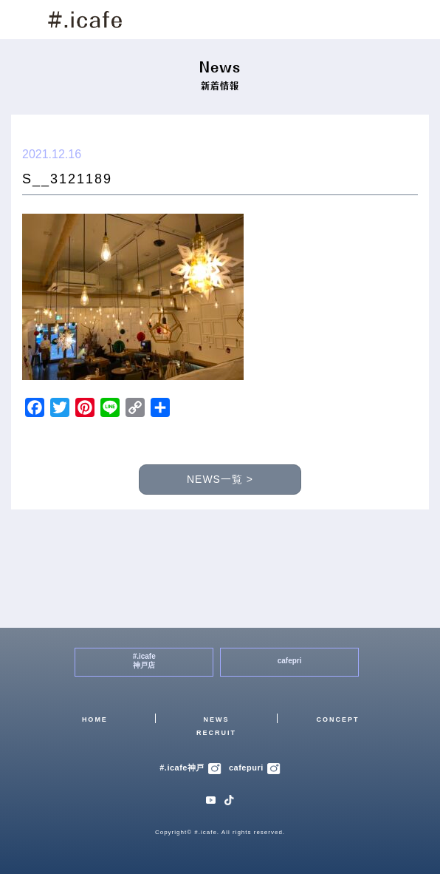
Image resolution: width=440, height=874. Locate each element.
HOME (95, 719)
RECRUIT (216, 732)
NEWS (216, 719)
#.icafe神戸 (190, 767)
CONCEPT (338, 719)
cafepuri (255, 767)
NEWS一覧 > (220, 479)
